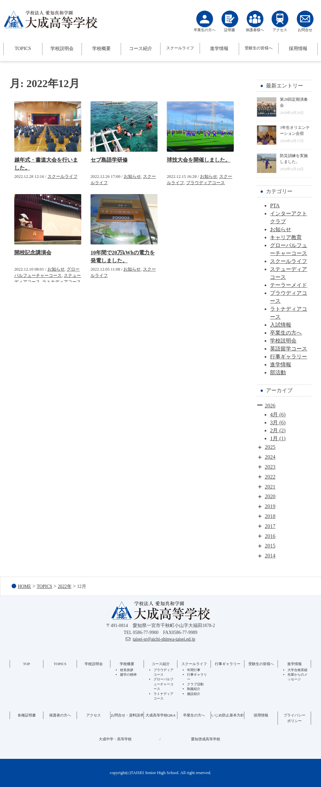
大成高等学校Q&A (161, 715)
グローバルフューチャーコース (163, 684)
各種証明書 (27, 715)
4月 (274, 414)
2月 (274, 430)
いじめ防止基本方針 (227, 715)
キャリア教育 (286, 237)
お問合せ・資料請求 (127, 715)
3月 (274, 422)
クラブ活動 (195, 684)
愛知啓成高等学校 (205, 739)
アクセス (93, 715)
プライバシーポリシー (294, 718)
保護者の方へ (60, 715)
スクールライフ (180, 48)
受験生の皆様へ (259, 48)
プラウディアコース (205, 183)
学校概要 (101, 48)
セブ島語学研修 (109, 160)
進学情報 (219, 48)
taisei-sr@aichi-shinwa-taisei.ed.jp (164, 639)
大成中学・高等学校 (115, 739)
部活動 (278, 372)
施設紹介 (193, 694)
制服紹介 (193, 689)
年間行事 (193, 670)
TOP (26, 664)
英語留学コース (288, 348)
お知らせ (132, 176)
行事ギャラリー (288, 356)
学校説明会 (62, 48)
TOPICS (23, 48)
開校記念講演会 (32, 252)
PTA (275, 205)
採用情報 (298, 48)
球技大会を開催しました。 (198, 160)
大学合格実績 (297, 670)
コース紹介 (140, 48)
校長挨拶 (126, 670)
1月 (274, 438)
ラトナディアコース (61, 282)
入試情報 (280, 325)
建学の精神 (128, 674)
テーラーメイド (288, 285)
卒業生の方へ (286, 333)
